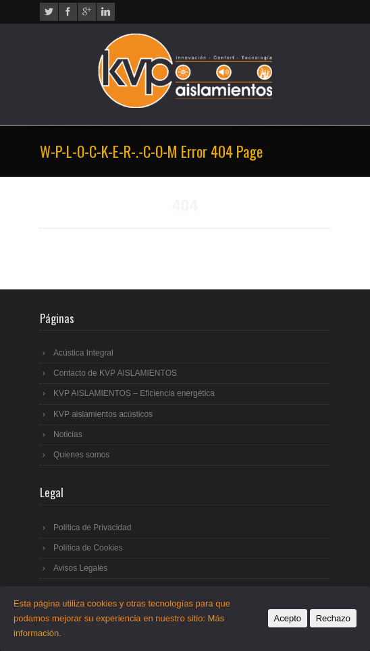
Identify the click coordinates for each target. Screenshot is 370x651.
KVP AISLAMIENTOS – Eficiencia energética (134, 393)
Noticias (67, 434)
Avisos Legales (80, 568)
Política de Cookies (88, 548)
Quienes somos (81, 454)
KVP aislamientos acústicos (103, 414)
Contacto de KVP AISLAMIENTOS (115, 373)
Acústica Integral (83, 353)
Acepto (287, 618)
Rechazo (333, 618)
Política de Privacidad (92, 527)
